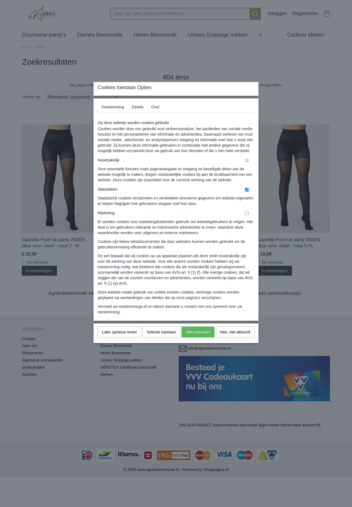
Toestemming (112, 118)
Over (155, 118)
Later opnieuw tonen (119, 343)
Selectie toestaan (161, 343)
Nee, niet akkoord (235, 343)
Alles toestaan (198, 343)
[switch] (247, 171)
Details (138, 118)
